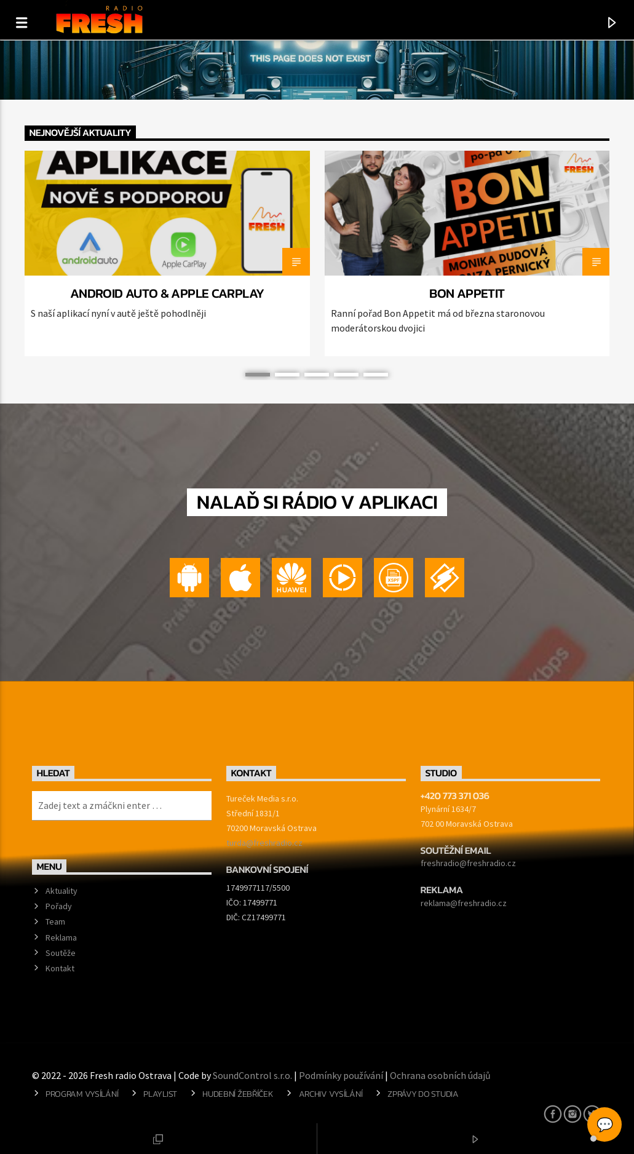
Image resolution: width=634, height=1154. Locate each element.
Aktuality (61, 890)
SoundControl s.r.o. (252, 1075)
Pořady (59, 906)
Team (55, 921)
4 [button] (346, 374)
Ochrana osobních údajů (440, 1075)
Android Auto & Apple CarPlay (167, 293)
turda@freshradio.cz (264, 842)
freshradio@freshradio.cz (468, 863)
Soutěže (61, 952)
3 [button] (316, 374)
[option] (167, 253)
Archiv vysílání (331, 1093)
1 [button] (257, 374)
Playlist (160, 1093)
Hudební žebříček (237, 1093)
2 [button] (287, 374)
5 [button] (375, 374)
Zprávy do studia (422, 1093)
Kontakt (60, 968)
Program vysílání (82, 1093)
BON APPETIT (466, 293)
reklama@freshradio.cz (464, 903)
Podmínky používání (341, 1075)
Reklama (61, 937)
